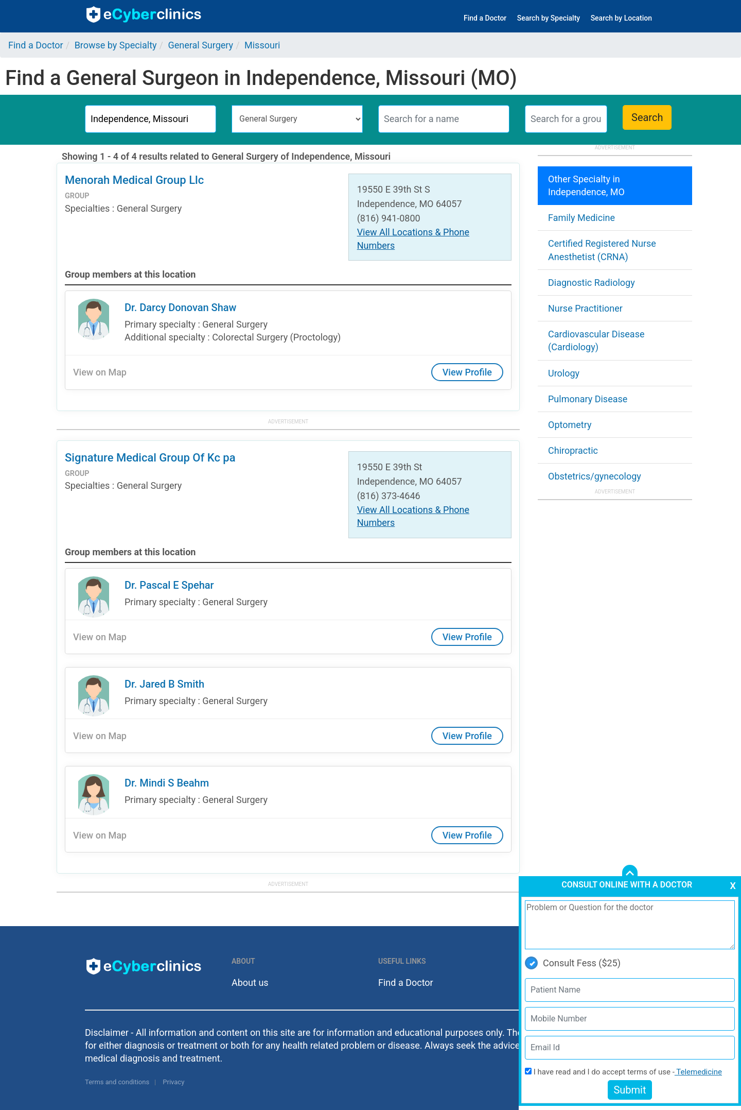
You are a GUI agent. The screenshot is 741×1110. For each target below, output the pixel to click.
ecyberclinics (144, 14)
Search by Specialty (548, 18)
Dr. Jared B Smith (164, 684)
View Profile (467, 372)
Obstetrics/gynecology (594, 476)
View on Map (100, 372)
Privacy (173, 1082)
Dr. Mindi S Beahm (167, 783)
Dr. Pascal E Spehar (169, 585)
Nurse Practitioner (585, 308)
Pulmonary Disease (587, 399)
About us (250, 982)
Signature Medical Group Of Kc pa (150, 457)
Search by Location (621, 18)
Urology (563, 373)
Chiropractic (573, 450)
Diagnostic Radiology (591, 282)
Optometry (569, 424)
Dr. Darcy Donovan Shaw (180, 307)
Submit (629, 1090)
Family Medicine (581, 217)
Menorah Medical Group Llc (134, 180)
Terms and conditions (117, 1082)
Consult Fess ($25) (573, 963)
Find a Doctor (485, 18)
